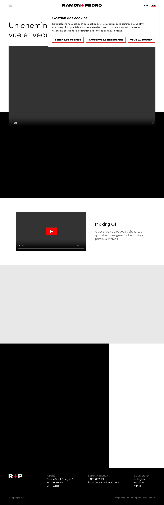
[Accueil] (82, 5)
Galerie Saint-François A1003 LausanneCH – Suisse (60, 482)
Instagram (140, 479)
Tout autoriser (141, 40)
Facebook (139, 482)
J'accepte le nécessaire (105, 40)
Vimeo (137, 486)
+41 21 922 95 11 (96, 479)
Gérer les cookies (68, 40)
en (146, 5)
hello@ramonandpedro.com (103, 482)
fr (154, 5)
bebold (152, 498)
